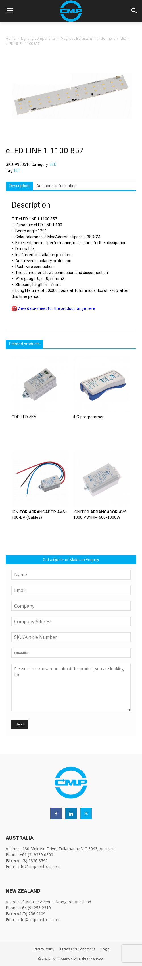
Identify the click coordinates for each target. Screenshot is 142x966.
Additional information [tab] (56, 185)
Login (105, 949)
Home (11, 38)
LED (123, 38)
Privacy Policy (43, 949)
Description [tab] (19, 185)
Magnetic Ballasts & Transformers (88, 38)
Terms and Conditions (77, 949)
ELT (17, 170)
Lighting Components (38, 38)
